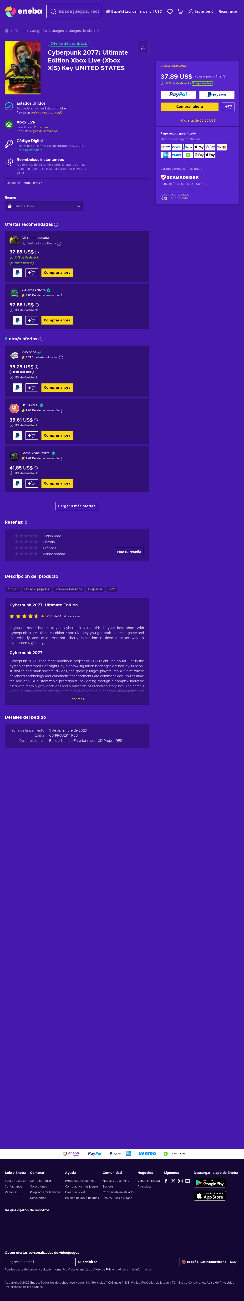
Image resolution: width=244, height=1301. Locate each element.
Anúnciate (144, 1186)
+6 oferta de (197, 132)
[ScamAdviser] (180, 189)
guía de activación (45, 143)
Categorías (38, 43)
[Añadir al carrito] (228, 118)
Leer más (77, 1067)
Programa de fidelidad (45, 1192)
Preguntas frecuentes (79, 1180)
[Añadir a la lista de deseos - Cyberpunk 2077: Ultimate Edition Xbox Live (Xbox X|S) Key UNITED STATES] (143, 60)
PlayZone (28, 364)
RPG (111, 957)
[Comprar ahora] (178, 107)
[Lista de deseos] (170, 11)
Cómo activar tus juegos (81, 1186)
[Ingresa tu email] (40, 1262)
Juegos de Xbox (82, 43)
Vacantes (11, 1192)
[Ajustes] (134, 11)
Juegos (58, 43)
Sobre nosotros (15, 1180)
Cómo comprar (40, 1180)
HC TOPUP (29, 417)
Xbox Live (41, 139)
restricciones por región (47, 124)
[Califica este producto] (25, 984)
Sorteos (108, 1186)
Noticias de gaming (116, 1180)
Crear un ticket (75, 1192)
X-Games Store (33, 302)
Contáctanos (13, 1186)
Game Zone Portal (35, 465)
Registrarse (228, 11)
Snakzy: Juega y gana (117, 1198)
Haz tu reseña (129, 919)
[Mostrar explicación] (61, 307)
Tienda (19, 43)
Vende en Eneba (148, 1180)
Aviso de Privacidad (107, 1269)
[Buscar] (74, 11)
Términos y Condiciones (188, 1282)
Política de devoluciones (82, 1198)
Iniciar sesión (201, 12)
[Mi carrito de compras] (180, 11)
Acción (12, 957)
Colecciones (38, 1186)
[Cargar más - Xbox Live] (9, 137)
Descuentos (38, 1198)
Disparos (95, 957)
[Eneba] (23, 11)
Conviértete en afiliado (118, 1192)
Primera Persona (69, 957)
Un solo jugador (37, 957)
